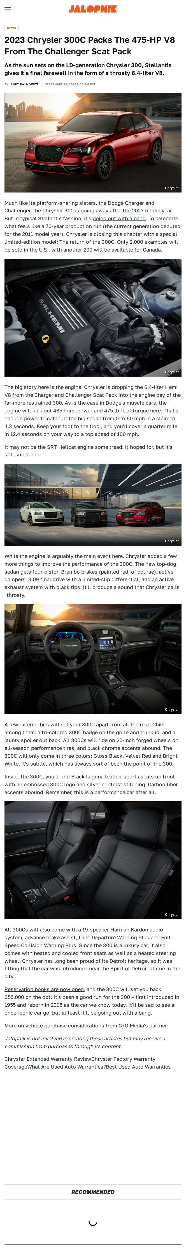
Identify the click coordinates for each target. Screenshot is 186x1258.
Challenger (17, 210)
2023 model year (151, 210)
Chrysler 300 (58, 210)
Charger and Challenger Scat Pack (75, 395)
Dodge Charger (126, 203)
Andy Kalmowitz (25, 84)
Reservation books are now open (44, 989)
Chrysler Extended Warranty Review (47, 1059)
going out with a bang (119, 218)
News (11, 28)
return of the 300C (92, 242)
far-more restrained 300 (33, 403)
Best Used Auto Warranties (138, 1067)
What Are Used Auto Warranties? (66, 1067)
